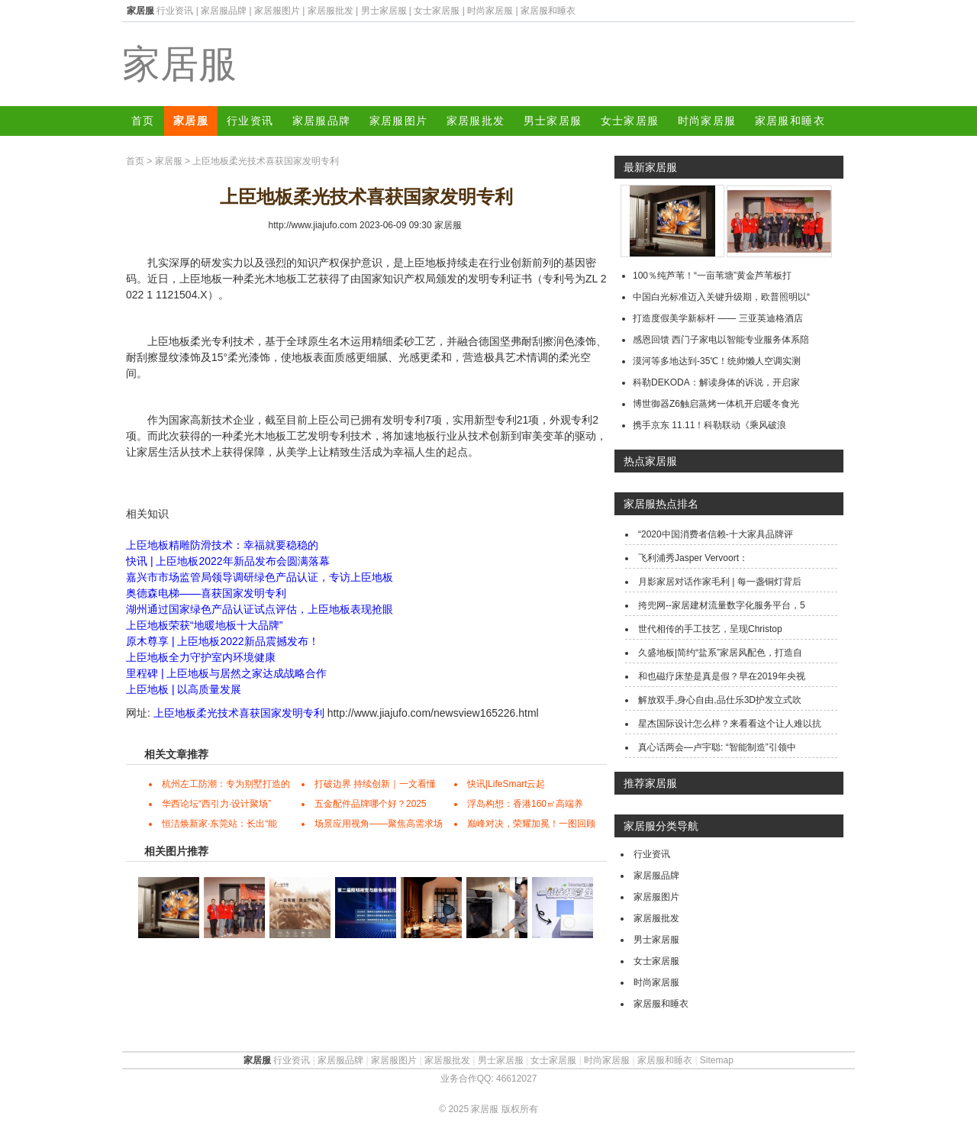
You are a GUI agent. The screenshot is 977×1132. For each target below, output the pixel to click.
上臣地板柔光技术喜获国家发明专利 (238, 713)
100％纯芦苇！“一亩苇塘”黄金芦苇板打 (712, 275)
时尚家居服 (490, 10)
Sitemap (717, 1060)
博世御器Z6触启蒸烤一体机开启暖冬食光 (716, 403)
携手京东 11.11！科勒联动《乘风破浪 (709, 425)
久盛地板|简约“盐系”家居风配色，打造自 (720, 652)
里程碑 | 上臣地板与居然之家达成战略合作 (226, 673)
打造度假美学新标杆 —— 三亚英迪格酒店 (718, 318)
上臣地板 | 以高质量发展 (183, 689)
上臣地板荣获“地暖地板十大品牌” (204, 625)
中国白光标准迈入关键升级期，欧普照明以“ (721, 297)
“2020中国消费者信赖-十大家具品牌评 (715, 534)
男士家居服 (384, 10)
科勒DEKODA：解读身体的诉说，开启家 (716, 382)
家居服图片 (277, 10)
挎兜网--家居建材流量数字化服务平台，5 (721, 605)
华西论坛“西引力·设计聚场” (216, 803)
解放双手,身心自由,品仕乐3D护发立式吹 (719, 700)
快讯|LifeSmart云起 (506, 784)
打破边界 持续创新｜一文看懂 (375, 784)
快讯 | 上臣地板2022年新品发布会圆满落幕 (228, 561)
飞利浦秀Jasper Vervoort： (693, 558)
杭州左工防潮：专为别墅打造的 (226, 784)
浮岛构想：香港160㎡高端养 (525, 803)
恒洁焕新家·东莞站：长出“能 (219, 823)
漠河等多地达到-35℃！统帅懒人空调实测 (717, 361)
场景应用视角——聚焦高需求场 (378, 823)
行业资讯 (174, 10)
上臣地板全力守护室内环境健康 (201, 657)
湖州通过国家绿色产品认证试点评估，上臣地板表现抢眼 (259, 609)
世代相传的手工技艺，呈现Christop (710, 629)
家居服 (179, 64)
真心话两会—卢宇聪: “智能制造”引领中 (717, 747)
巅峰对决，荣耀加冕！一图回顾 (531, 823)
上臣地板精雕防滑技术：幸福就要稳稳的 (222, 545)
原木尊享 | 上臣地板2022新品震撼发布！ (222, 641)
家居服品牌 (224, 10)
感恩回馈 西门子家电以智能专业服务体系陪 (721, 339)
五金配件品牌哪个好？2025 (370, 803)
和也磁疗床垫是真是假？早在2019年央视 (721, 676)
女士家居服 (436, 10)
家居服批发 (330, 10)
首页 (143, 120)
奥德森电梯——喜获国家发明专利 (206, 593)
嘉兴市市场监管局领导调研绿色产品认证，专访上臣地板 (259, 577)
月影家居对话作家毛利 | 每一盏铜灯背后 (719, 581)
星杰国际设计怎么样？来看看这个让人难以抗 (729, 723)
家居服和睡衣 (548, 10)
